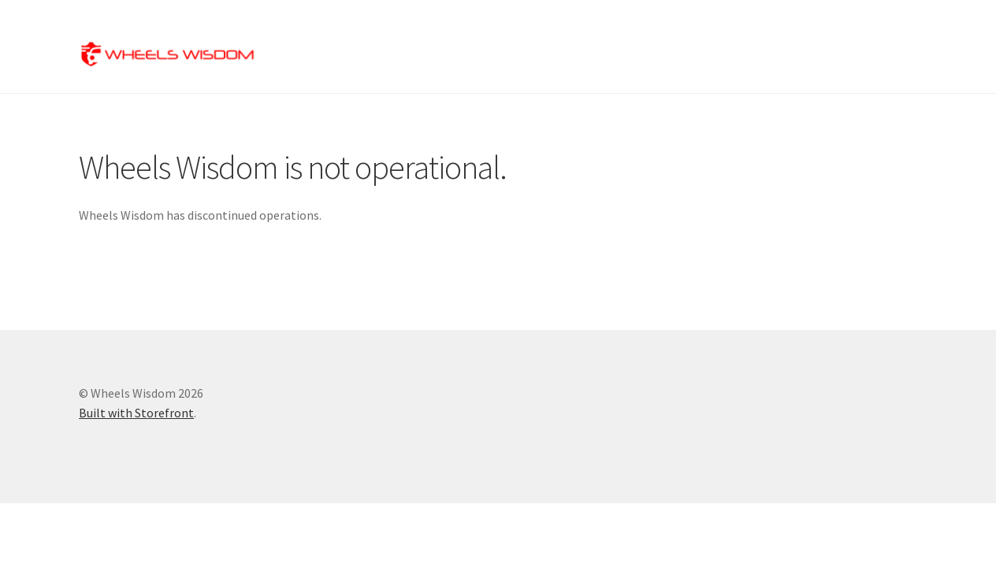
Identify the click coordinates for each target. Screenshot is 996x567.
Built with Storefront (136, 413)
